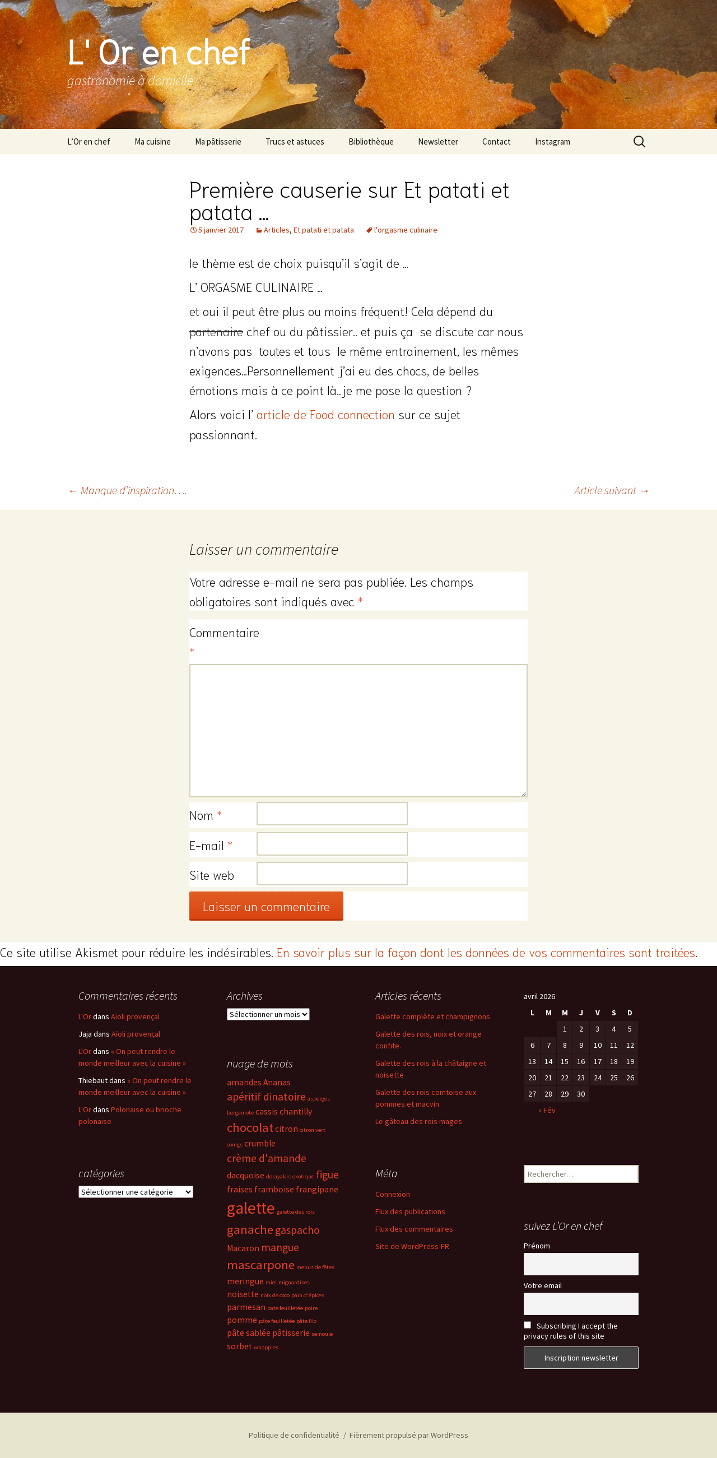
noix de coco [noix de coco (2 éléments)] (275, 1295)
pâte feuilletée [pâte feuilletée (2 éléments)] (277, 1321)
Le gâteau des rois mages (418, 1121)
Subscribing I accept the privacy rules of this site (571, 1331)
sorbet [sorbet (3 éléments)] (239, 1346)
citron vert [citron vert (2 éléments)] (312, 1130)
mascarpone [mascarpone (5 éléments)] (261, 1265)
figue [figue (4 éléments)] (327, 1174)
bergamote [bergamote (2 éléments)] (240, 1112)
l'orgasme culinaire (405, 230)
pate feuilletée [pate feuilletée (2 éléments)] (285, 1308)
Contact (496, 141)
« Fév (547, 1110)
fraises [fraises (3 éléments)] (240, 1189)
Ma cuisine (152, 141)
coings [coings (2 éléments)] (235, 1144)
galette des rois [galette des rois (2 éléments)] (296, 1211)
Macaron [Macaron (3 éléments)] (243, 1248)
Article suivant (612, 490)
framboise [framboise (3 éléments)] (274, 1189)
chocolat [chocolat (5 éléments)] (250, 1127)
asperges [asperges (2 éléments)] (319, 1098)
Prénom (537, 1246)
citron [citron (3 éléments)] (286, 1128)
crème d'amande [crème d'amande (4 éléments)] (266, 1158)
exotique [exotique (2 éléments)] (303, 1176)
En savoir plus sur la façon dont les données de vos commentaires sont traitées (486, 951)
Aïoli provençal (135, 1016)
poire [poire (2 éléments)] (311, 1308)
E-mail (210, 844)
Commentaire (223, 641)
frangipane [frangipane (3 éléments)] (317, 1189)
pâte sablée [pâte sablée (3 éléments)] (249, 1332)
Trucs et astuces (295, 141)
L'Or (84, 1016)
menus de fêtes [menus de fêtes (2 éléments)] (315, 1267)
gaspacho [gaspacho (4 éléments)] (297, 1230)
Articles (277, 230)
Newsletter (438, 141)
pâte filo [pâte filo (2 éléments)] (306, 1321)
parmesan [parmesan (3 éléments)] (246, 1307)
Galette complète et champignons (432, 1016)
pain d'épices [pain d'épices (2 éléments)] (307, 1295)
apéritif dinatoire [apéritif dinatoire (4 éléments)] (266, 1096)
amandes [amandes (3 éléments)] (244, 1082)
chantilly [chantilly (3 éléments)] (296, 1111)
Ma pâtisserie (218, 141)
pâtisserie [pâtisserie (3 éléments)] (291, 1332)
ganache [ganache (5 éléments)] (250, 1229)
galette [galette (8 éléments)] (251, 1207)
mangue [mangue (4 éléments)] (280, 1247)
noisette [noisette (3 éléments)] (243, 1294)
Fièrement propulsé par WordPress (409, 1435)
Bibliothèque (371, 141)
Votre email (543, 1285)
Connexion (392, 1194)
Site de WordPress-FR (412, 1246)
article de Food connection (326, 413)
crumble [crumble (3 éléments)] (260, 1143)
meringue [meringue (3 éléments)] (245, 1281)
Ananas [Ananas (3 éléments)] (277, 1082)
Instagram (552, 141)
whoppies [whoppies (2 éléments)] (266, 1347)
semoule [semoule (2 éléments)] (322, 1334)
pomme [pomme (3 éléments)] (242, 1320)
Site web (211, 874)
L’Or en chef (88, 141)
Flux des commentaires (414, 1229)
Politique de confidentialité (294, 1435)
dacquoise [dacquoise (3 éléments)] (245, 1175)
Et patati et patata (324, 230)
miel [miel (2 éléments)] (271, 1282)
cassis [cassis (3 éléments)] (266, 1111)
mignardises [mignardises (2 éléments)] (294, 1282)
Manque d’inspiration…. (127, 490)
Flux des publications (410, 1211)
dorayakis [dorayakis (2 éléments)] (278, 1176)
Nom (205, 814)
